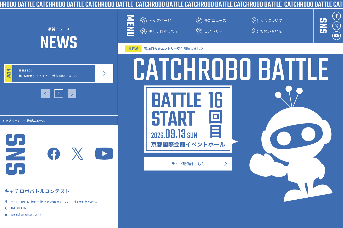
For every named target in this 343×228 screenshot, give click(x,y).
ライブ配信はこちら (199, 164)
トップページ (155, 20)
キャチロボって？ (159, 31)
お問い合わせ (267, 31)
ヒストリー (209, 31)
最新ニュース (211, 20)
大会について (267, 20)
